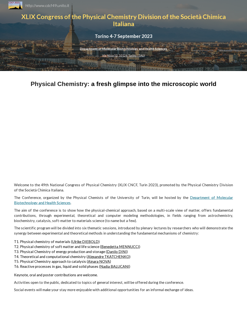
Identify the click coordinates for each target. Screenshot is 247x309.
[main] (123, 35)
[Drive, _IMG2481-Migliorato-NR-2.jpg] (123, 135)
